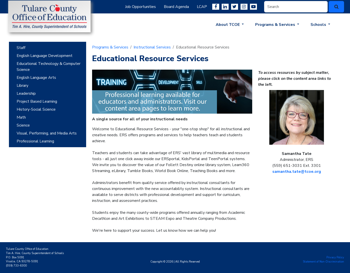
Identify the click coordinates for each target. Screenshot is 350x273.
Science (23, 125)
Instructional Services (152, 47)
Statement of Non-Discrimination (323, 262)
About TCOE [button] (228, 24)
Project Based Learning (37, 101)
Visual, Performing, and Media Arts (47, 133)
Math (21, 117)
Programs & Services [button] (275, 24)
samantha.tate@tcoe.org (296, 171)
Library (22, 85)
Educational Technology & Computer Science (48, 66)
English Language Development (44, 55)
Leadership (26, 93)
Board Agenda (176, 6)
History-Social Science (36, 109)
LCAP (202, 6)
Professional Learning (35, 141)
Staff (21, 47)
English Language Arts (36, 77)
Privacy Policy (335, 257)
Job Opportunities (140, 6)
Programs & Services (110, 47)
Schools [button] (319, 24)
